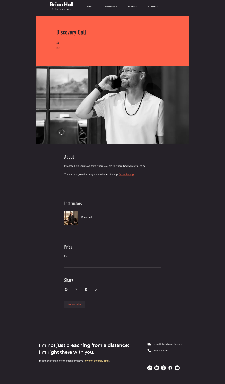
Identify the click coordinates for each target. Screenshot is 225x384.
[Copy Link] (96, 289)
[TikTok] (149, 367)
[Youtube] (177, 367)
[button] (111, 7)
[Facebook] (170, 367)
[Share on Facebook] (66, 289)
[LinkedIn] (156, 367)
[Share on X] (76, 289)
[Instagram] (163, 367)
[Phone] (149, 351)
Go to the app (126, 174)
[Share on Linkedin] (86, 289)
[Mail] (149, 344)
